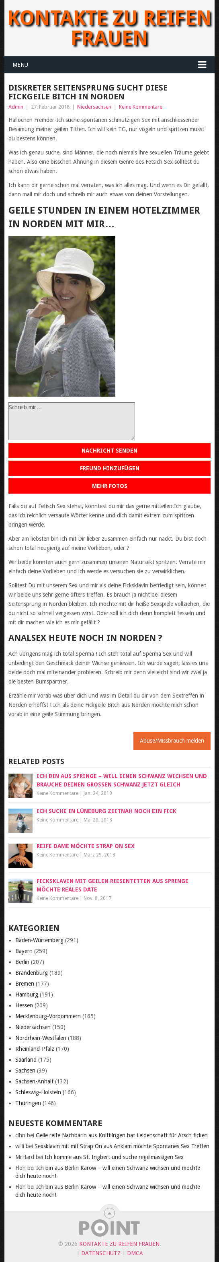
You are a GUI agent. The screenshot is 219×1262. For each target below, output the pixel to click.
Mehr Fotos (109, 486)
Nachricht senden (109, 450)
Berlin (22, 962)
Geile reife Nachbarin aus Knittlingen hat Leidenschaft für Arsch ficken (122, 1135)
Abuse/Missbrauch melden (172, 740)
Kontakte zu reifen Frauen (109, 28)
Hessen (24, 1005)
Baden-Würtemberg (39, 940)
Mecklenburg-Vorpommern (48, 1016)
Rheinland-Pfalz (34, 1049)
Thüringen (28, 1103)
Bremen (24, 983)
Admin (15, 107)
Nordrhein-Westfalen (40, 1038)
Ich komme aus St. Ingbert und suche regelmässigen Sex (114, 1157)
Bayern (24, 951)
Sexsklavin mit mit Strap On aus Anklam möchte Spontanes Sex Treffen (122, 1146)
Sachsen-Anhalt (34, 1081)
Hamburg (26, 994)
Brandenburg (31, 973)
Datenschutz (101, 1253)
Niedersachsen (94, 107)
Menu (20, 65)
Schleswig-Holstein (38, 1092)
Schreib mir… (71, 421)
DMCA (135, 1253)
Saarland (26, 1059)
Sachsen (25, 1070)
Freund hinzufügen (109, 468)
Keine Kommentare (140, 107)
